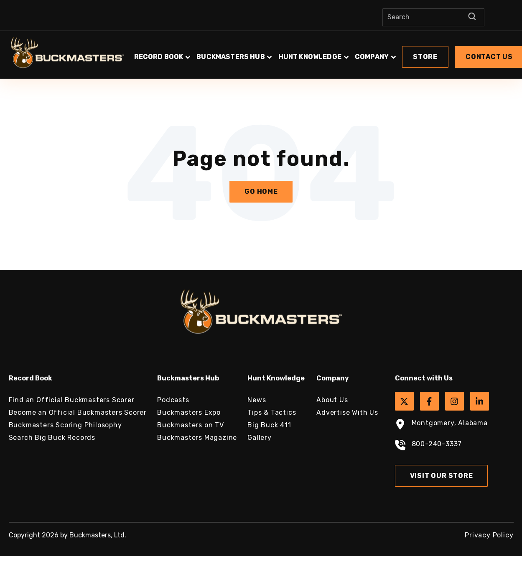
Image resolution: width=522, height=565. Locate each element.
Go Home (261, 191)
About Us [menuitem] (332, 400)
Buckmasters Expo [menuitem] (189, 412)
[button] (425, 57)
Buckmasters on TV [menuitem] (190, 425)
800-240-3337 (428, 446)
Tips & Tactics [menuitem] (271, 412)
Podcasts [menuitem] (173, 400)
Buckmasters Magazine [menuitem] (197, 438)
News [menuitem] (256, 400)
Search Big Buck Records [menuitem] (52, 438)
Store (425, 57)
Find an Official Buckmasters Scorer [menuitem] (72, 400)
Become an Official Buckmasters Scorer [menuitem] (78, 412)
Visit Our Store (441, 476)
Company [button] (372, 57)
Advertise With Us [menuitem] (347, 412)
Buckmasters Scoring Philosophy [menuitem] (65, 425)
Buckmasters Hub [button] (230, 57)
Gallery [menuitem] (259, 438)
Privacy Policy (489, 535)
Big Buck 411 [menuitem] (269, 425)
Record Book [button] (158, 57)
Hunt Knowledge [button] (309, 57)
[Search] (433, 17)
